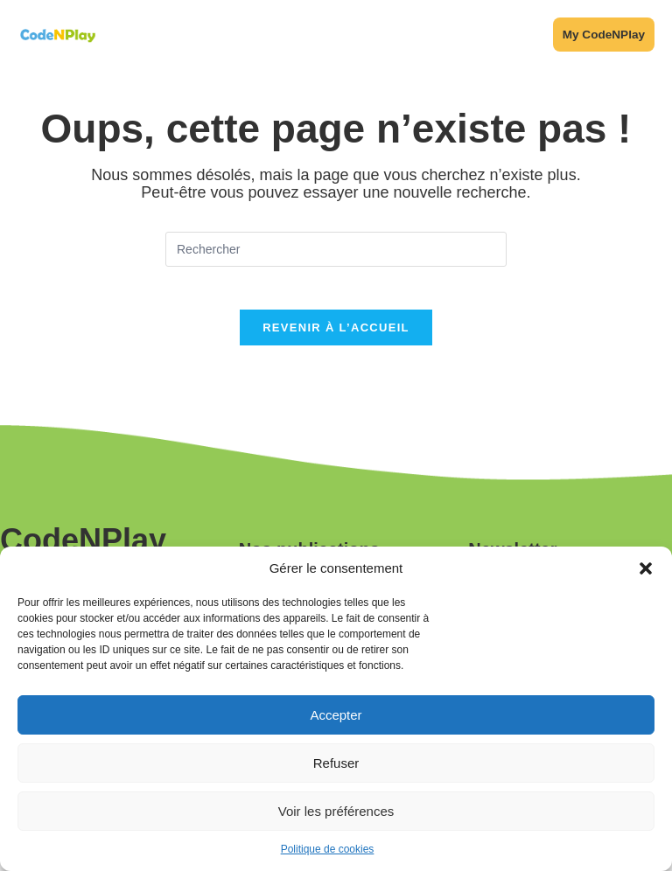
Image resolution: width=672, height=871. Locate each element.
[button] (645, 568)
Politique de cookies (327, 849)
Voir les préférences (336, 811)
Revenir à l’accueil (336, 342)
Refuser (336, 763)
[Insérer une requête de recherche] (336, 253)
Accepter (335, 714)
